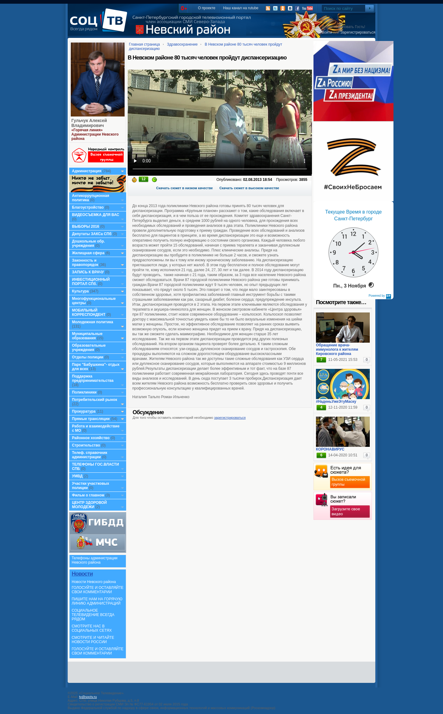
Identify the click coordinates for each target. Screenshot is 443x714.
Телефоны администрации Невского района (95, 560)
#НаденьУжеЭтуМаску (336, 401)
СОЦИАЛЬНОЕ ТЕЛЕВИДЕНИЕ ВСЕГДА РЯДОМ (93, 614)
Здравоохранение (182, 44)
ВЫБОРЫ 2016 (85, 226)
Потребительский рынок (94, 400)
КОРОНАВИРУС (330, 449)
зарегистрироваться (229, 417)
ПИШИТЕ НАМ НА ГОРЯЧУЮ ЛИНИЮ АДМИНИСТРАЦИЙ (97, 601)
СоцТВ (100, 24)
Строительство (86, 445)
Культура (80, 291)
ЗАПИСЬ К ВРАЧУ (88, 272)
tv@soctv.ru (88, 697)
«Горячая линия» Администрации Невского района (95, 134)
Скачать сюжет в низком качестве (184, 188)
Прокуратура (84, 411)
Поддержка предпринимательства (93, 378)
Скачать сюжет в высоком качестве (249, 188)
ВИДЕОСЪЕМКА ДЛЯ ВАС (95, 215)
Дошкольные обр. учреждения (88, 243)
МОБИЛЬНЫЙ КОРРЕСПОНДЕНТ (89, 312)
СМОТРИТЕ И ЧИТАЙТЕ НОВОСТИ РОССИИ (93, 639)
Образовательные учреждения (89, 347)
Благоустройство (88, 207)
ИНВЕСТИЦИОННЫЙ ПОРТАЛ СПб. (91, 281)
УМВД (77, 476)
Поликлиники (84, 392)
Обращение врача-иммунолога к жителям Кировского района (337, 349)
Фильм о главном (88, 495)
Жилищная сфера (88, 253)
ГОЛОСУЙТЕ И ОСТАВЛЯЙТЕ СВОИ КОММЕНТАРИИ (97, 589)
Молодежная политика (92, 322)
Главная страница (144, 44)
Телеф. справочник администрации (89, 455)
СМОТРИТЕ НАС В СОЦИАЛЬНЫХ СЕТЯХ (92, 628)
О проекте (206, 8)
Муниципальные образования (87, 336)
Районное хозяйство (91, 438)
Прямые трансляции (91, 419)
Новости (82, 574)
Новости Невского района (94, 582)
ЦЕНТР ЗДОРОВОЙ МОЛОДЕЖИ (89, 504)
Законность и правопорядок (85, 262)
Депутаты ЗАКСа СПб (91, 234)
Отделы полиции (87, 357)
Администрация (86, 171)
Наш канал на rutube (240, 8)
